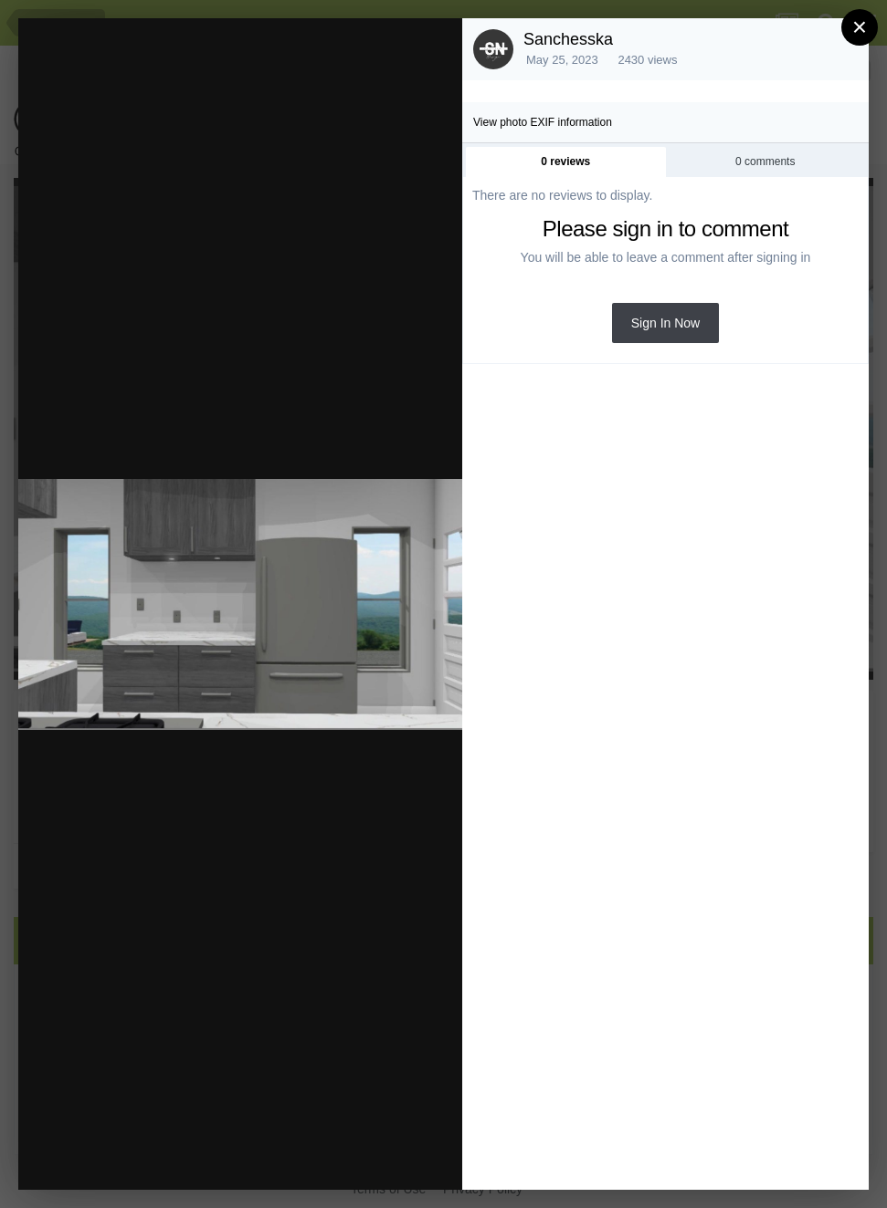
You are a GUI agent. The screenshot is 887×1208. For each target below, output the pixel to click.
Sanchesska (568, 39)
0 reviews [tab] (565, 161)
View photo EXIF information (542, 122)
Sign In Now (665, 323)
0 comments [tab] (765, 161)
